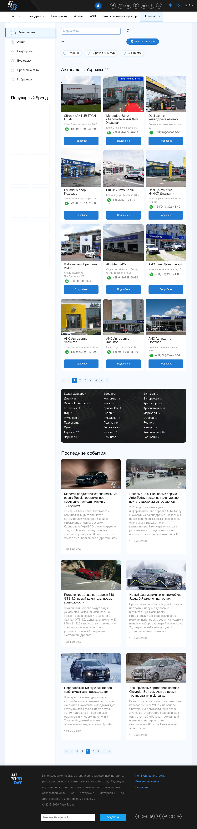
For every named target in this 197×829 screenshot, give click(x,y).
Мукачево (71, 418)
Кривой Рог (112, 408)
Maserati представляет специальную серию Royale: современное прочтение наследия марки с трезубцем (90, 500)
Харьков (71, 432)
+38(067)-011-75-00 (83, 203)
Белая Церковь (75, 394)
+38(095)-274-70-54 (167, 355)
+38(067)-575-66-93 (167, 132)
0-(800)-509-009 (81, 281)
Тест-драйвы (35, 16)
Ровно (149, 423)
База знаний (59, 16)
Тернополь (112, 427)
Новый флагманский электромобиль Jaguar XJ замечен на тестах (155, 597)
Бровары (111, 394)
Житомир (112, 399)
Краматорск (153, 403)
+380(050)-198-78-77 (121, 202)
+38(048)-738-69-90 (125, 278)
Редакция (141, 787)
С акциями (135, 53)
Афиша (78, 16)
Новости (14, 16)
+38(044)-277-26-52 (125, 132)
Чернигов (111, 437)
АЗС (93, 16)
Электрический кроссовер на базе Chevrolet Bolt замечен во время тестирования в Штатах (154, 692)
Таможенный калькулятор (120, 16)
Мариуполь (152, 413)
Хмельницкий (154, 432)
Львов (109, 413)
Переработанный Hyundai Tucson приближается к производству (88, 690)
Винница (151, 394)
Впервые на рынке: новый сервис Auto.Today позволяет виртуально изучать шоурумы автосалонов (154, 498)
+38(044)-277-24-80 (167, 274)
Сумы (68, 427)
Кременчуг (72, 408)
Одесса (150, 418)
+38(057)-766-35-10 (125, 352)
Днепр (70, 399)
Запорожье (153, 399)
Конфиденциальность (150, 776)
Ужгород (151, 427)
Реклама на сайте (147, 782)
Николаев (112, 418)
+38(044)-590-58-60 (83, 129)
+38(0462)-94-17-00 (83, 352)
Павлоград (72, 423)
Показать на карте (143, 41)
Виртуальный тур (103, 53)
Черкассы (71, 437)
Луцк (68, 413)
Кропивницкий (154, 408)
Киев (109, 403)
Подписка (113, 817)
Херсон (110, 432)
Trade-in (73, 53)
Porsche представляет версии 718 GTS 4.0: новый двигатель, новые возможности (89, 599)
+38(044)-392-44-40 (167, 207)
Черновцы (151, 437)
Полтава (111, 423)
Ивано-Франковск (77, 403)
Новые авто (152, 16)
